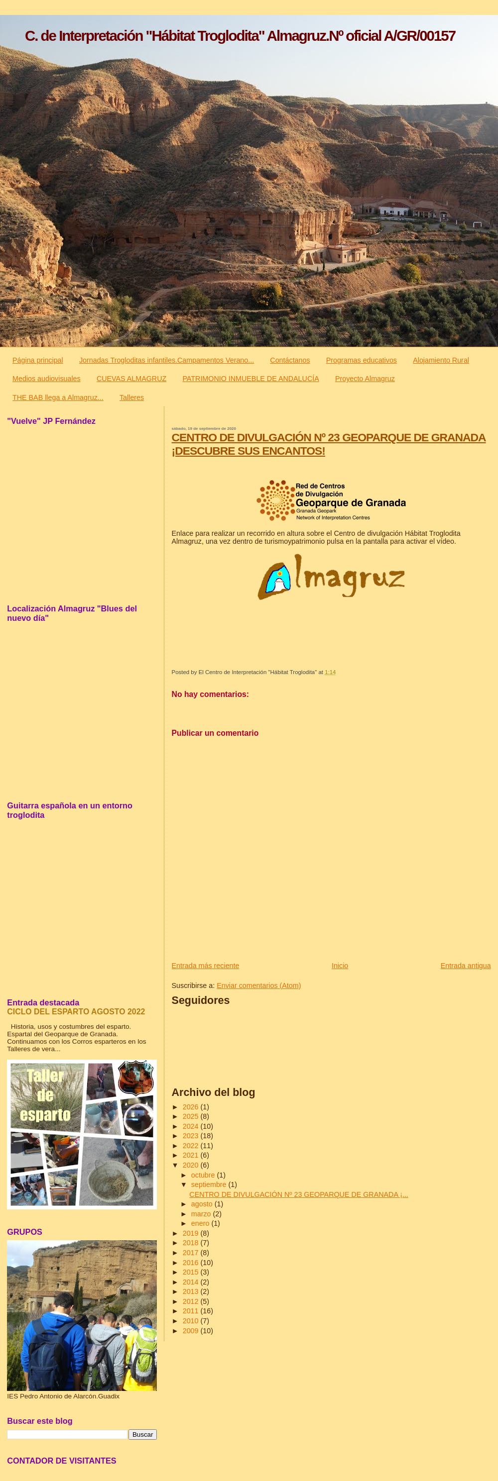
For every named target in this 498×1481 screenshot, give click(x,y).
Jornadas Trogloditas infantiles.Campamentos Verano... (166, 360)
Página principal (37, 360)
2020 (192, 1165)
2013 (192, 1291)
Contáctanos (290, 360)
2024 (192, 1126)
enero (201, 1223)
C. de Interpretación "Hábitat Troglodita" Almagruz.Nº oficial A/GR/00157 (240, 35)
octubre (204, 1175)
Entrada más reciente (206, 966)
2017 (192, 1253)
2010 (192, 1321)
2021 (192, 1155)
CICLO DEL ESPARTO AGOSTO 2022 (76, 1011)
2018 (192, 1243)
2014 (192, 1282)
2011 (192, 1311)
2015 (192, 1272)
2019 (192, 1233)
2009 (192, 1331)
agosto (203, 1204)
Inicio (340, 966)
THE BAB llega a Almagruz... (58, 397)
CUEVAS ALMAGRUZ (131, 379)
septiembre (210, 1184)
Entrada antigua (466, 966)
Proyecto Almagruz (365, 379)
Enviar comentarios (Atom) (259, 985)
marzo (202, 1214)
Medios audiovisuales (46, 379)
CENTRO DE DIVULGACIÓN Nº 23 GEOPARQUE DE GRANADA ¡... (298, 1194)
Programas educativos (361, 360)
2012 (192, 1301)
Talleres (132, 397)
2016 (192, 1263)
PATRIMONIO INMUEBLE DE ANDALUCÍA (250, 379)
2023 (192, 1136)
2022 (192, 1146)
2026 (192, 1107)
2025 (192, 1116)
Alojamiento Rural (441, 360)
